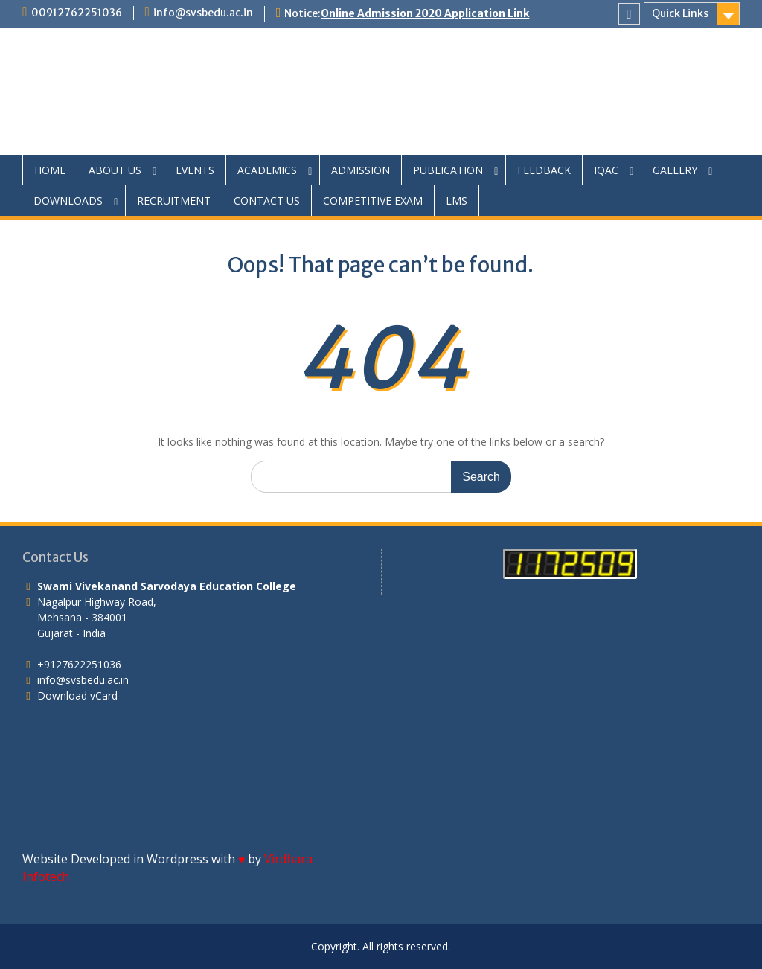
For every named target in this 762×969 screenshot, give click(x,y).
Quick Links (680, 13)
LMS (456, 201)
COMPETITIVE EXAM (373, 201)
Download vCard (77, 695)
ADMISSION (360, 170)
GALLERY (675, 170)
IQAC (606, 170)
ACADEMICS (267, 170)
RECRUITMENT (174, 201)
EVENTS (195, 170)
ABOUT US (115, 170)
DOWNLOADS (68, 201)
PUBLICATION (448, 170)
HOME (49, 170)
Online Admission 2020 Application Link (425, 13)
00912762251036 (76, 12)
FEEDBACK (544, 170)
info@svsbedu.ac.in (203, 12)
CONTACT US (267, 201)
